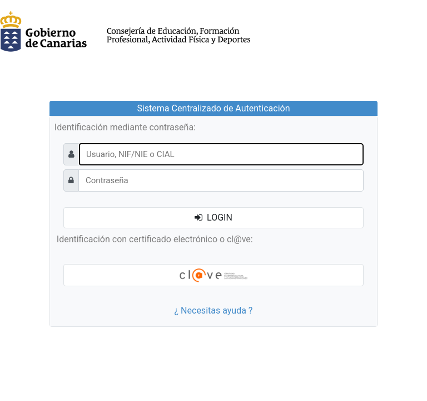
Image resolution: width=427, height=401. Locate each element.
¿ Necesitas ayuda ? (214, 310)
